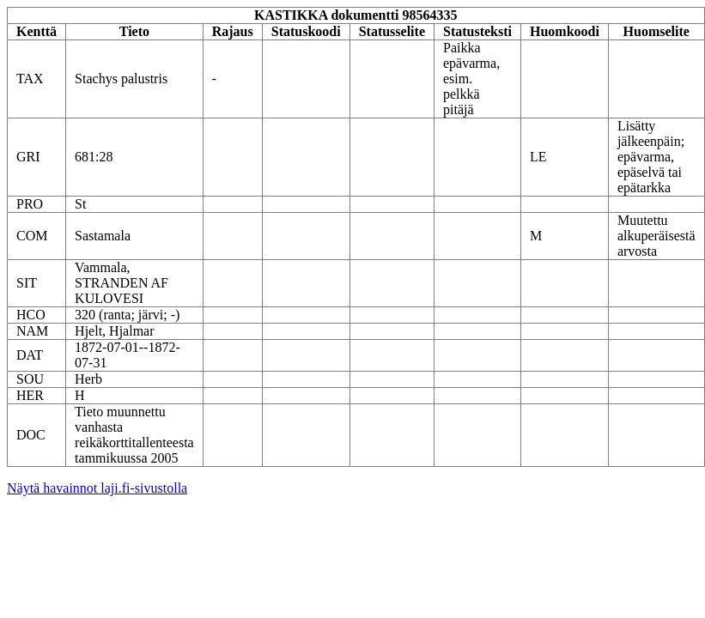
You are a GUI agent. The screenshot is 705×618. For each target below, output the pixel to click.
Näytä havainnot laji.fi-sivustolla (97, 488)
